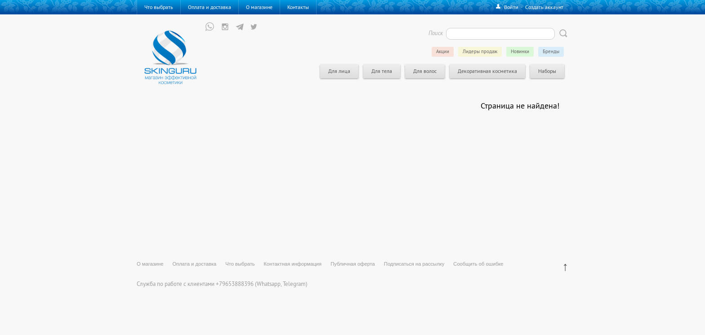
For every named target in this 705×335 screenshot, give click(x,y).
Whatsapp (269, 283)
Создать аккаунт (544, 7)
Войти (511, 7)
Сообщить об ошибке (478, 264)
